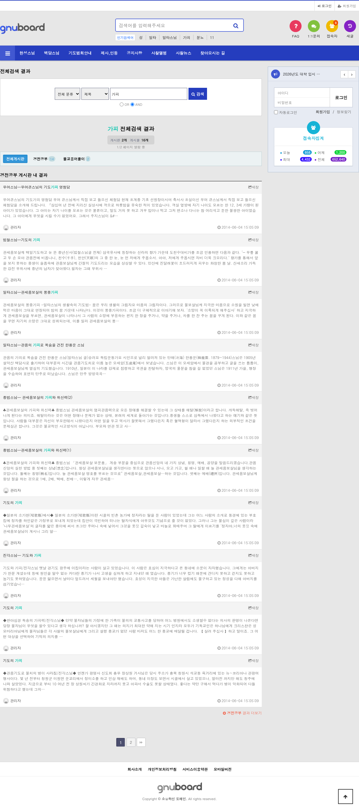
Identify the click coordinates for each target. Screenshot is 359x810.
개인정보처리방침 (162, 769)
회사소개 (134, 769)
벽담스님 (52, 53)
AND (138, 104)
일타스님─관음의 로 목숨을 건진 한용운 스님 (43, 344)
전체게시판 (15, 158)
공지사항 (134, 53)
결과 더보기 (242, 712)
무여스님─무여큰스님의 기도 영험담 (36, 186)
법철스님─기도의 (21, 239)
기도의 (12, 502)
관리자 (12, 227)
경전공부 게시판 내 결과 (23, 175)
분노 (200, 37)
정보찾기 (344, 111)
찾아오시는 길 (212, 53)
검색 (197, 94)
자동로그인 (288, 112)
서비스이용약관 (195, 769)
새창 (253, 186)
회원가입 (347, 5)
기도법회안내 (80, 53)
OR (126, 104)
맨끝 (141, 742)
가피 (186, 37)
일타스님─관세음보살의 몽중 (30, 292)
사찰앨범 (159, 53)
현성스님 (27, 53)
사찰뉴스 (183, 53)
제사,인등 (109, 53)
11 (212, 37)
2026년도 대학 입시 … (301, 73)
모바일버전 (223, 769)
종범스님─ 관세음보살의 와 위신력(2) (37, 397)
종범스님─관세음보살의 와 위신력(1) (37, 449)
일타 (152, 37)
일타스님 (169, 37)
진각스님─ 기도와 (22, 555)
